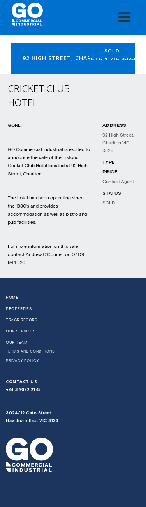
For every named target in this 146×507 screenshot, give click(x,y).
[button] (124, 17)
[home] (25, 14)
